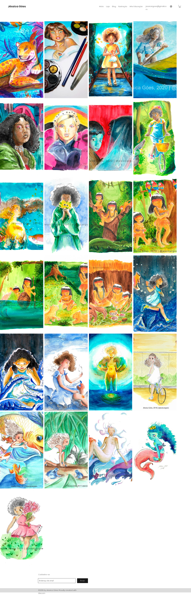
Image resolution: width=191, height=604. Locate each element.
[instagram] (171, 6)
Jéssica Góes (17, 6)
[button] (179, 6)
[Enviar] (82, 580)
